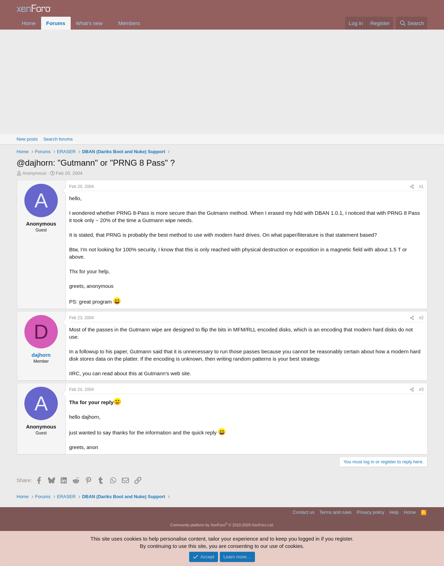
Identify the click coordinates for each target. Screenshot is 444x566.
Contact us (303, 512)
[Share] (411, 187)
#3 (421, 389)
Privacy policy (370, 512)
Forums (55, 23)
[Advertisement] (222, 82)
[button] (108, 23)
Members (129, 23)
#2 (421, 317)
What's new (89, 23)
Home (29, 23)
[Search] (412, 23)
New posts (27, 139)
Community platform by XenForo (222, 525)
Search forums (58, 139)
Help (394, 512)
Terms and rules (335, 512)
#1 (421, 186)
